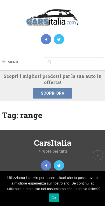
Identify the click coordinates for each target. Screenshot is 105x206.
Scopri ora (52, 93)
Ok (54, 198)
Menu (13, 62)
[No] (98, 188)
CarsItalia (52, 143)
